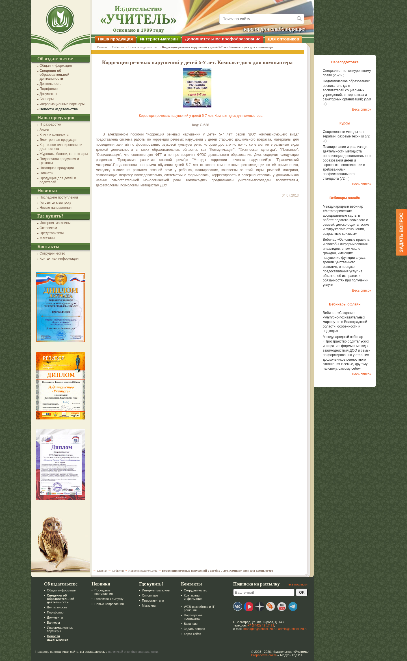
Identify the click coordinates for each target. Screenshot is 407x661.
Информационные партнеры (62, 104)
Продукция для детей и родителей (58, 180)
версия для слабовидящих (274, 29)
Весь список (361, 109)
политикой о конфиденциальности (133, 651)
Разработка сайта (263, 655)
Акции (44, 130)
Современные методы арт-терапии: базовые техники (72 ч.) (346, 136)
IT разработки (50, 124)
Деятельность (50, 84)
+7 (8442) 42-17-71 (261, 625)
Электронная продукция (58, 140)
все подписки (298, 584)
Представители (52, 233)
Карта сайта (192, 634)
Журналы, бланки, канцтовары (64, 154)
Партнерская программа (193, 616)
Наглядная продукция (57, 168)
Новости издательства (59, 109)
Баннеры (47, 99)
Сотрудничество (52, 253)
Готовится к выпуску (55, 202)
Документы (48, 94)
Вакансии (191, 623)
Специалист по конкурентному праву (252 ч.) (347, 73)
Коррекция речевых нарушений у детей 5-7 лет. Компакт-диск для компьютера (201, 116)
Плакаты (46, 173)
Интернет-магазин (159, 38)
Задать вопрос (194, 628)
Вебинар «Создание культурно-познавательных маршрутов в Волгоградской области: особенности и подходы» (345, 322)
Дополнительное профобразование (223, 38)
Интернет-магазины (55, 223)
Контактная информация (59, 258)
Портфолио (49, 89)
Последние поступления (59, 197)
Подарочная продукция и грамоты (59, 161)
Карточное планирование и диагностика (61, 147)
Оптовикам (48, 228)
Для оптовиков (283, 38)
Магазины (47, 238)
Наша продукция (115, 38)
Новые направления (56, 208)
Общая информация (56, 66)
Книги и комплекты (54, 135)
